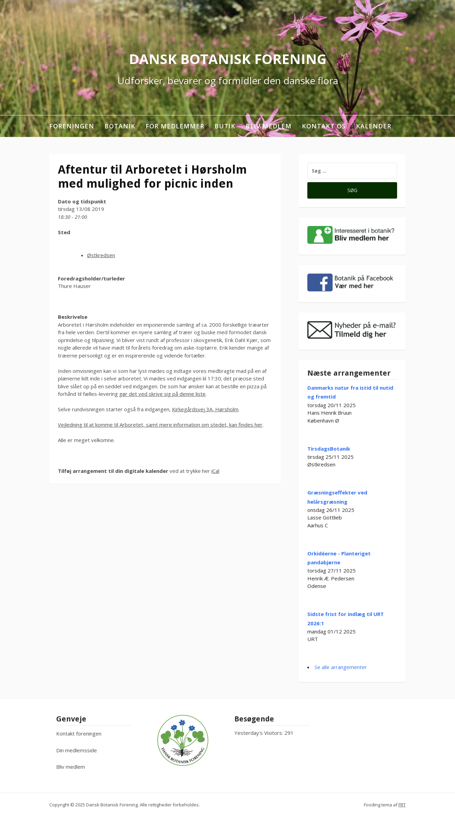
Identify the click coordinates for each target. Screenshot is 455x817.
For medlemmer (175, 126)
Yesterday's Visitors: (259, 732)
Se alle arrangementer (341, 667)
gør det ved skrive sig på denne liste (162, 393)
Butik (224, 126)
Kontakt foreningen (78, 733)
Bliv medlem (269, 126)
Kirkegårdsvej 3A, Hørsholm (205, 409)
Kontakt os (324, 126)
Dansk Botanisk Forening (228, 58)
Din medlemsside (76, 750)
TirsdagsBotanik (328, 448)
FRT (402, 805)
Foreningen (71, 126)
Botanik (119, 126)
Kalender (373, 126)
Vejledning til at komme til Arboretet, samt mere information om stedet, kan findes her (160, 424)
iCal (215, 470)
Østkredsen (101, 255)
